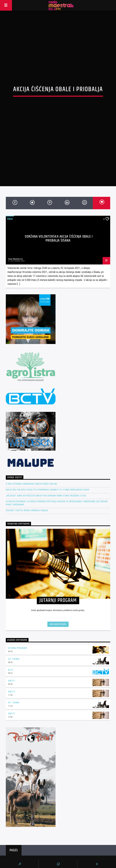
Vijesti (11, 653)
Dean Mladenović (15, 231)
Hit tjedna (13, 631)
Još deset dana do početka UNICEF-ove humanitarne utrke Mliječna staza (46, 468)
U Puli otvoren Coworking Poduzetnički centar (31, 456)
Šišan (10, 191)
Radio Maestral (58, 846)
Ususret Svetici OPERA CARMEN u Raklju (27, 482)
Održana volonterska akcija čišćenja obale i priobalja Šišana (59, 211)
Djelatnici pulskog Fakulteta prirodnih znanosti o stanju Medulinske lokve (47, 462)
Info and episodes (58, 596)
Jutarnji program (17, 620)
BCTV (10, 642)
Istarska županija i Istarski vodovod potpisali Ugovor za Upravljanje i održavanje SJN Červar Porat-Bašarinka (57, 475)
